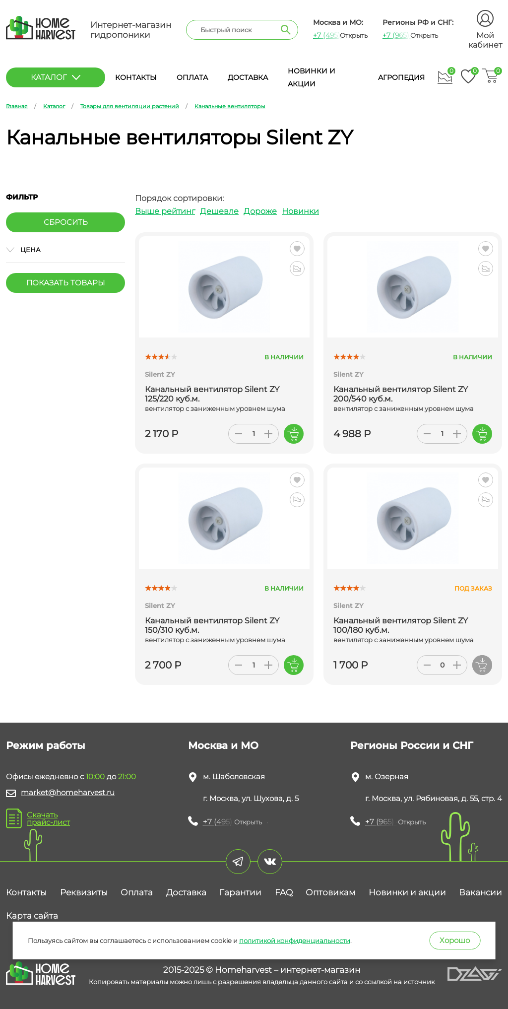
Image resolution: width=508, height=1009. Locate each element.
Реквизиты (84, 892)
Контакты (136, 77)
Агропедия (401, 77)
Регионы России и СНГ (411, 745)
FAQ (284, 892)
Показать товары (65, 282)
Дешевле (219, 211)
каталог (55, 77)
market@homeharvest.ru (68, 792)
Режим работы (45, 745)
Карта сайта (32, 916)
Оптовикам (330, 892)
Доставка (248, 77)
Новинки (300, 211)
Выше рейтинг (165, 211)
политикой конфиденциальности (294, 940)
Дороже (260, 211)
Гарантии (240, 892)
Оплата (192, 77)
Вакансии (480, 892)
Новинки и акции (407, 892)
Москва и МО (223, 745)
